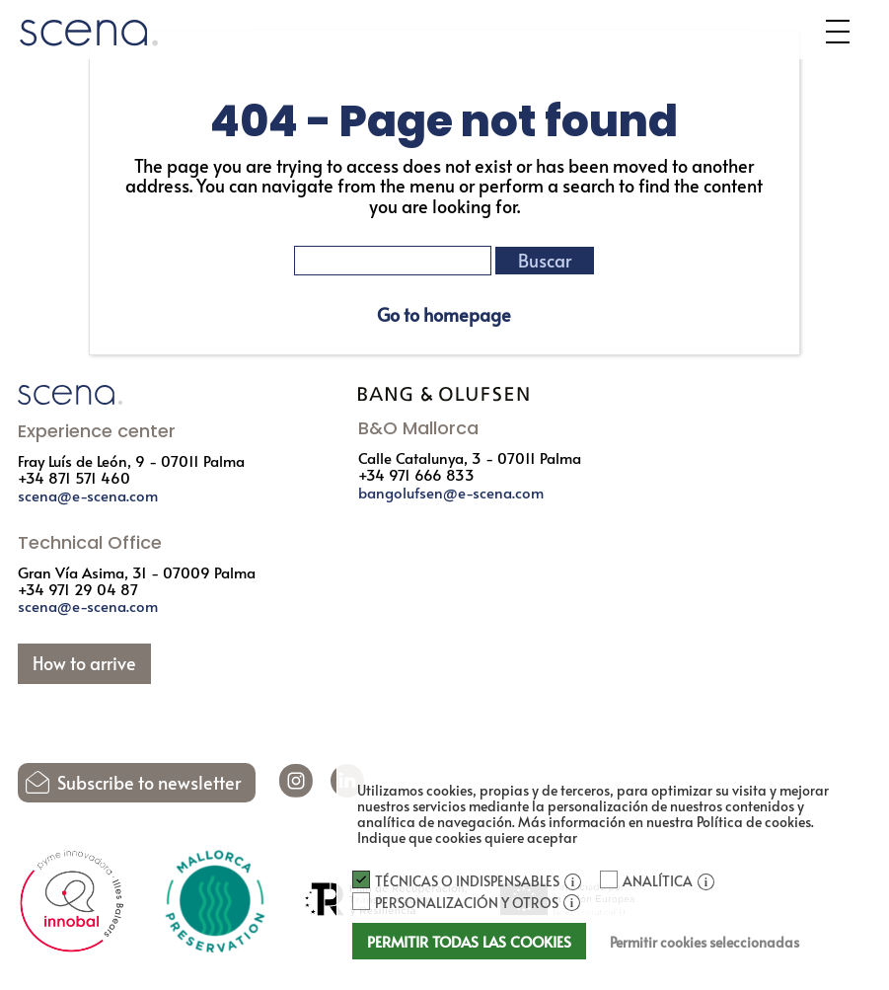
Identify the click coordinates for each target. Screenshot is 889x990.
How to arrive (84, 663)
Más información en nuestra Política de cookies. (666, 821)
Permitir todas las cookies (469, 941)
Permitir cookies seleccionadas (704, 942)
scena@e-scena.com (88, 495)
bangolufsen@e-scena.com (451, 492)
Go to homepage (444, 315)
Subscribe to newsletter (149, 783)
